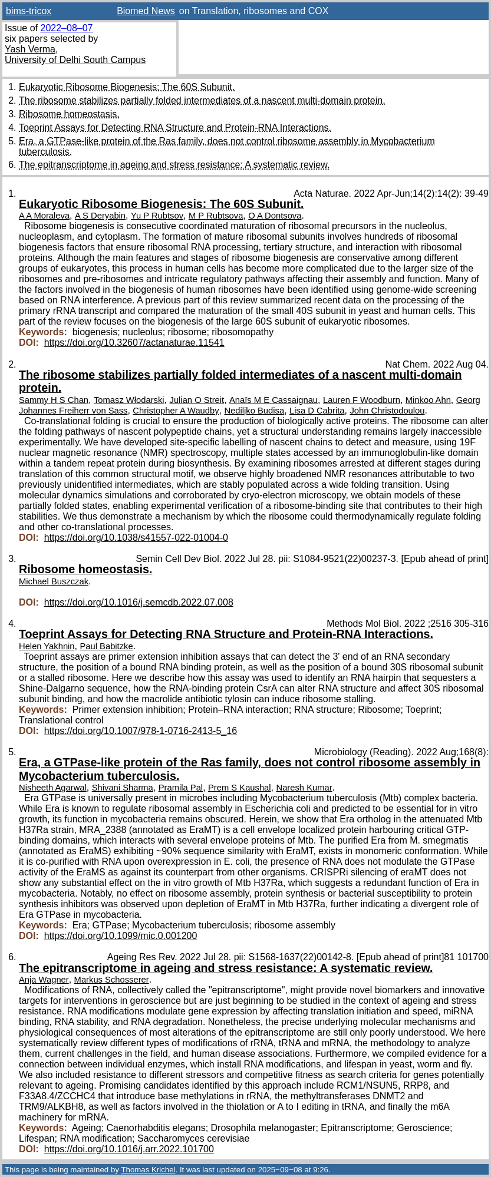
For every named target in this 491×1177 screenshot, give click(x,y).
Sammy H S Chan (53, 400)
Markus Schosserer (111, 979)
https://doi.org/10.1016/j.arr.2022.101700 (129, 1149)
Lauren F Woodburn (361, 400)
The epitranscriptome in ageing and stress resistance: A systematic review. (174, 165)
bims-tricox (28, 11)
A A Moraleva (44, 215)
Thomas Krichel (148, 1169)
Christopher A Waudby (176, 410)
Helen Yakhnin (47, 646)
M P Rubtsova (216, 215)
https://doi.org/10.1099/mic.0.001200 (120, 936)
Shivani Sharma (122, 787)
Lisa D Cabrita (316, 410)
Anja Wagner (44, 979)
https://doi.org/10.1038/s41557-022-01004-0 (136, 538)
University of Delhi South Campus (75, 60)
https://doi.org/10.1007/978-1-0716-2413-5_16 (140, 731)
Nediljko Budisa (254, 410)
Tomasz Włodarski (129, 400)
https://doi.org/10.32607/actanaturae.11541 (134, 343)
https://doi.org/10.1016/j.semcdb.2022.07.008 (138, 602)
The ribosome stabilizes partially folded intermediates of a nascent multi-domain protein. (202, 100)
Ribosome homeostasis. (69, 114)
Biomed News (146, 11)
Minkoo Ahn (428, 400)
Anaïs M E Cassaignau (273, 400)
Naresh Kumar (304, 787)
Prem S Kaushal (239, 787)
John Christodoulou (387, 410)
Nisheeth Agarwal (53, 787)
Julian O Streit (197, 400)
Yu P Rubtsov (157, 215)
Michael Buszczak (53, 581)
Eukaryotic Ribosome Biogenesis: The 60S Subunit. (127, 87)
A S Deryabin (100, 215)
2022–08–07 (66, 28)
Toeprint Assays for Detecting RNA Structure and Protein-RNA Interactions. (175, 128)
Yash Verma (30, 49)
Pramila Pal (181, 787)
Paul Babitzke (106, 646)
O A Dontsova (274, 215)
